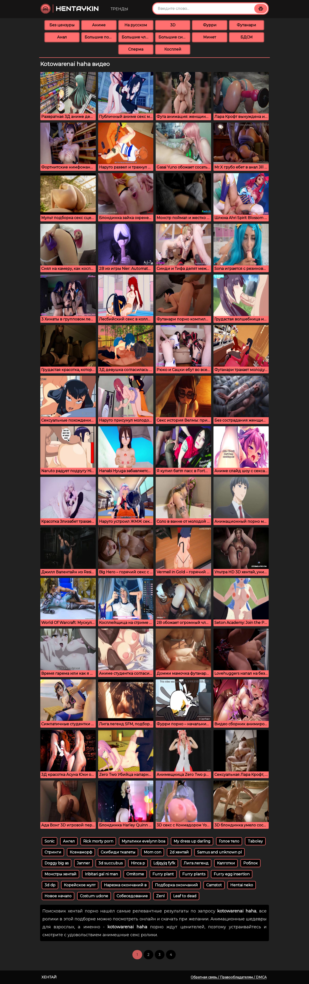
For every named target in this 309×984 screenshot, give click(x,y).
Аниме (99, 25)
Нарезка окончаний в (125, 885)
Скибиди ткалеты (118, 852)
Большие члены (138, 37)
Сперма (135, 49)
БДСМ (246, 37)
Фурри (209, 25)
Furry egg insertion (232, 874)
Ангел (69, 841)
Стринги (53, 852)
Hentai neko (241, 885)
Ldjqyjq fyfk (164, 863)
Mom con (152, 852)
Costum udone (94, 896)
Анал (62, 37)
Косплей (172, 49)
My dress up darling (192, 841)
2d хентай (179, 852)
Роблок (250, 863)
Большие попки (101, 37)
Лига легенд (196, 863)
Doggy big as (57, 863)
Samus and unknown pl (219, 852)
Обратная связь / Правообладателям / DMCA (229, 977)
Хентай (49, 977)
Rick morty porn (98, 841)
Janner (83, 863)
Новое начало (58, 896)
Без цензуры (62, 25)
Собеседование (132, 896)
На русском (135, 25)
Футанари (246, 25)
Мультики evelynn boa (143, 841)
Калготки (226, 863)
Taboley (255, 841)
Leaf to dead (184, 896)
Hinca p (138, 863)
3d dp (50, 885)
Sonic (50, 841)
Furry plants (193, 874)
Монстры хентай (60, 874)
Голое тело (229, 841)
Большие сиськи (174, 37)
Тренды (119, 9)
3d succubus (110, 863)
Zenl (160, 896)
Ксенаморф (81, 852)
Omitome (135, 874)
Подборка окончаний (176, 885)
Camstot (214, 885)
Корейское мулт (80, 885)
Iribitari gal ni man (101, 874)
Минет (209, 37)
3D (172, 25)
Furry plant (163, 874)
